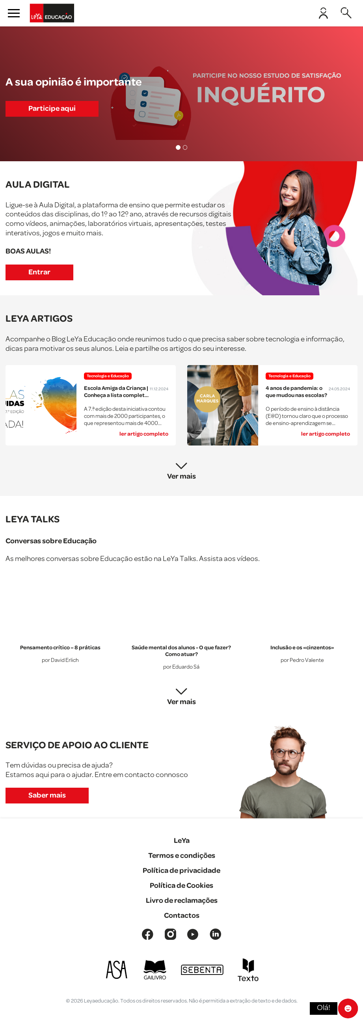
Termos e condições (181, 855)
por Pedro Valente (302, 660)
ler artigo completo (143, 434)
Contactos (181, 915)
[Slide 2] (185, 147)
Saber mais (47, 795)
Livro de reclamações (182, 900)
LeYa (182, 840)
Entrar (39, 272)
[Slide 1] (178, 147)
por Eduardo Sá (181, 667)
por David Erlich (60, 660)
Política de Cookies (181, 885)
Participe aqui (52, 108)
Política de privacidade (181, 870)
